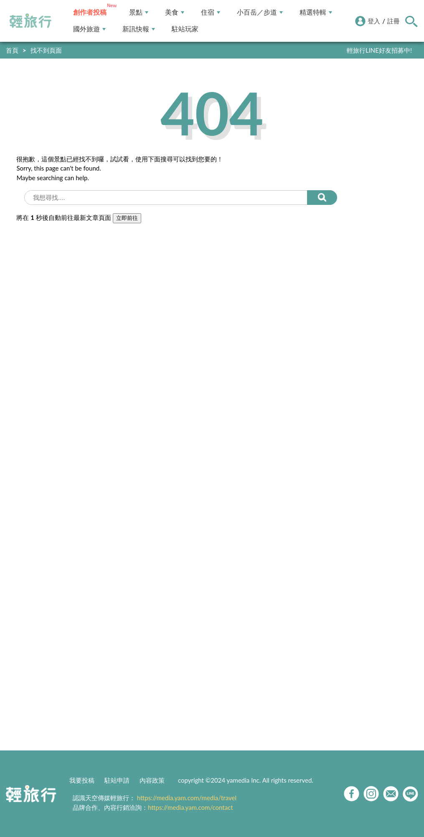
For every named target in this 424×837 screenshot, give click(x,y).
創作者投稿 (90, 12)
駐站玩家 (185, 29)
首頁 (12, 50)
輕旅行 (30, 21)
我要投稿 (81, 780)
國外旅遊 (89, 29)
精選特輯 (316, 12)
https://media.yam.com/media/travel (186, 797)
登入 (374, 21)
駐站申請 (116, 780)
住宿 (210, 12)
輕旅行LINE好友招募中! (379, 50)
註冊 (393, 21)
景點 (138, 12)
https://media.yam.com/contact (190, 807)
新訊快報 (138, 29)
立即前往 (127, 218)
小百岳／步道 (260, 12)
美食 (174, 12)
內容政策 (152, 780)
